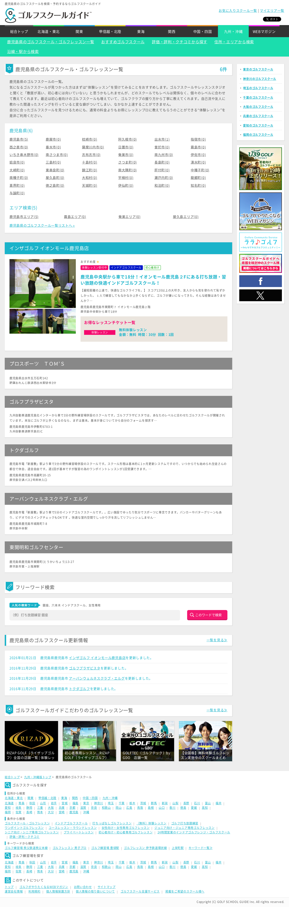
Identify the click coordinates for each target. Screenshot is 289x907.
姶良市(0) (17, 162)
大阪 (51, 807)
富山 (208, 803)
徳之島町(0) (55, 185)
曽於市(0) (162, 147)
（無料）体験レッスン (151, 823)
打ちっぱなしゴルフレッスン (111, 823)
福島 (75, 803)
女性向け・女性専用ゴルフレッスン (126, 827)
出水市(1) (162, 139)
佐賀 (19, 812)
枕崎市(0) (89, 139)
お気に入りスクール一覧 (238, 10)
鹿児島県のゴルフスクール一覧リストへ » (42, 225)
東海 (140, 31)
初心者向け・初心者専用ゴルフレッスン (126, 832)
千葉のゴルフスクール (258, 97)
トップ (9, 886)
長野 (186, 803)
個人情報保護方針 (58, 891)
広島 (129, 807)
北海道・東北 (48, 31)
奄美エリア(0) (129, 216)
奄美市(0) (125, 154)
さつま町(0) (127, 162)
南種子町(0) (18, 177)
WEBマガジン (264, 31)
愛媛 (194, 807)
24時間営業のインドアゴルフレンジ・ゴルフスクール (194, 832)
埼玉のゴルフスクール (258, 88)
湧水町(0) (198, 162)
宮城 (65, 803)
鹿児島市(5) (18, 139)
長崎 (29, 812)
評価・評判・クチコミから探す (179, 42)
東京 (86, 803)
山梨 (175, 803)
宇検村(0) (125, 177)
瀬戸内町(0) (163, 177)
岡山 (119, 807)
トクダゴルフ (79, 688)
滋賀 (83, 807)
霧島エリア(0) (75, 216)
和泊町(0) (162, 185)
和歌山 (106, 807)
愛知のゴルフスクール (258, 125)
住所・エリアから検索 (234, 42)
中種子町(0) (200, 170)
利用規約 (34, 891)
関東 (79, 31)
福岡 (8, 812)
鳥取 (140, 807)
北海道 (9, 803)
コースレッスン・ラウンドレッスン (73, 827)
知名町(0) (198, 185)
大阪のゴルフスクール (258, 106)
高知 (205, 807)
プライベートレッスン (79, 832)
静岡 (29, 807)
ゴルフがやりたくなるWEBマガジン (43, 886)
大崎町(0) (17, 170)
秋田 (32, 803)
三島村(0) (53, 162)
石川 (197, 803)
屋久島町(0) (55, 177)
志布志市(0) (91, 154)
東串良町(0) (55, 170)
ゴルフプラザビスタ (84, 668)
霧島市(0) (198, 147)
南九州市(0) (163, 154)
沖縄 (86, 812)
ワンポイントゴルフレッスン (24, 827)
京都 (72, 807)
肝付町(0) (162, 170)
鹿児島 (73, 812)
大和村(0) (89, 177)
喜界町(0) (17, 185)
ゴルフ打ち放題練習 (184, 823)
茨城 (143, 803)
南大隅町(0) (127, 170)
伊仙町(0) (125, 185)
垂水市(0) (53, 147)
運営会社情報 (14, 891)
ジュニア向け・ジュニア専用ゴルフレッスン (184, 827)
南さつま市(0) (57, 154)
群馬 (154, 803)
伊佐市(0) (198, 154)
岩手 (54, 803)
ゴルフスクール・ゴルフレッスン (27, 823)
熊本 (40, 812)
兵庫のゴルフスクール (258, 116)
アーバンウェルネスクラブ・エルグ (97, 678)
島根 (151, 807)
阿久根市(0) (127, 139)
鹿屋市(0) (53, 139)
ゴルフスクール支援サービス (140, 891)
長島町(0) (162, 162)
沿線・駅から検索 (23, 51)
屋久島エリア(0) (186, 216)
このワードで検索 (208, 615)
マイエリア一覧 (272, 10)
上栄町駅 (178, 847)
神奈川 (98, 803)
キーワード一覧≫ (201, 847)
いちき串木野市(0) (24, 154)
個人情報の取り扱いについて (95, 891)
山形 (43, 803)
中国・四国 (202, 31)
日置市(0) (125, 147)
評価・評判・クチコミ (24, 836)
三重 (40, 807)
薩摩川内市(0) (93, 147)
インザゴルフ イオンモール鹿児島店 (97, 657)
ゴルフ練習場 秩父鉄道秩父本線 (26, 847)
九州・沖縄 (233, 31)
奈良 (94, 807)
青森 (21, 803)
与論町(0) (17, 193)
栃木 (132, 803)
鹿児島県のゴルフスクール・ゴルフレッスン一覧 (50, 42)
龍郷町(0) (198, 177)
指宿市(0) (198, 139)
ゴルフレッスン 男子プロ (69, 847)
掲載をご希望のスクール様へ (184, 891)
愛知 (8, 807)
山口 (162, 807)
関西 (171, 31)
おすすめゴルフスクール (123, 42)
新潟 (165, 803)
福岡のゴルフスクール (258, 134)
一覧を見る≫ (217, 640)
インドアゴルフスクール (71, 823)
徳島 (183, 807)
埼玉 (111, 803)
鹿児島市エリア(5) (24, 216)
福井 (218, 803)
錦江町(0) (89, 170)
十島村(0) (89, 162)
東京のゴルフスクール (258, 69)
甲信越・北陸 (110, 31)
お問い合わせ (83, 886)
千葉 (122, 803)
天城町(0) (89, 185)
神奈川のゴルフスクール (259, 78)
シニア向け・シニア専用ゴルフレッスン (32, 832)
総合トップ (19, 31)
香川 (172, 807)
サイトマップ (107, 886)
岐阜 (19, 807)
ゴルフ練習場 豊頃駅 (105, 847)
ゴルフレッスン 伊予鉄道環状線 (145, 847)
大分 (51, 812)
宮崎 (62, 812)
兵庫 (62, 807)
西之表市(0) (18, 147)
